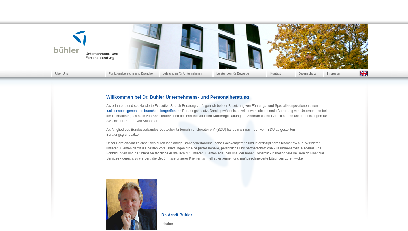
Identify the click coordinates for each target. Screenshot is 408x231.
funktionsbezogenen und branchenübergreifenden (143, 111)
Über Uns (61, 73)
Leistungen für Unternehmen (182, 73)
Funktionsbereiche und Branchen (131, 73)
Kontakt (275, 73)
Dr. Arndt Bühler (177, 215)
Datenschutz (307, 73)
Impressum (334, 73)
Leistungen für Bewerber (233, 73)
